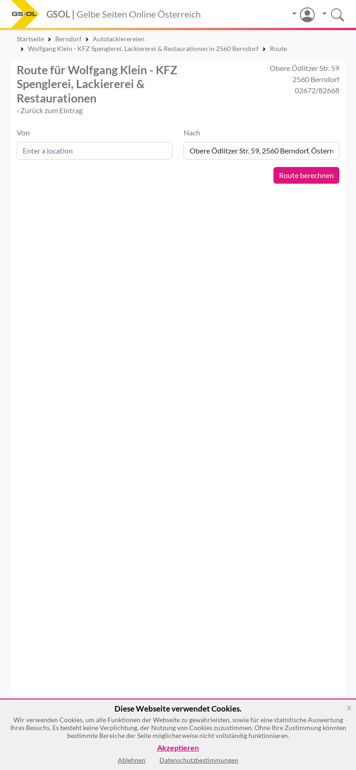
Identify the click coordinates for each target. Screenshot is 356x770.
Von (23, 132)
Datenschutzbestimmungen (198, 760)
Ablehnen (132, 760)
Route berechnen (306, 175)
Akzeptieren (178, 748)
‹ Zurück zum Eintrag (50, 110)
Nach (192, 132)
